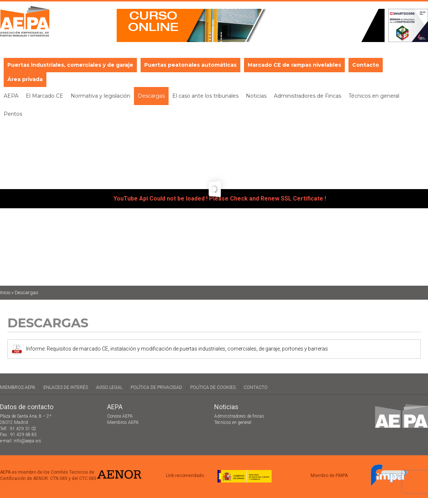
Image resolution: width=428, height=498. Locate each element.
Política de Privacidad (156, 387)
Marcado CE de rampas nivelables (294, 65)
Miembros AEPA (17, 387)
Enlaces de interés (65, 387)
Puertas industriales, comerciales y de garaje (70, 65)
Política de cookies (213, 387)
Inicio (5, 292)
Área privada (25, 79)
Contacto (365, 65)
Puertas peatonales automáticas (190, 65)
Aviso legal (109, 387)
